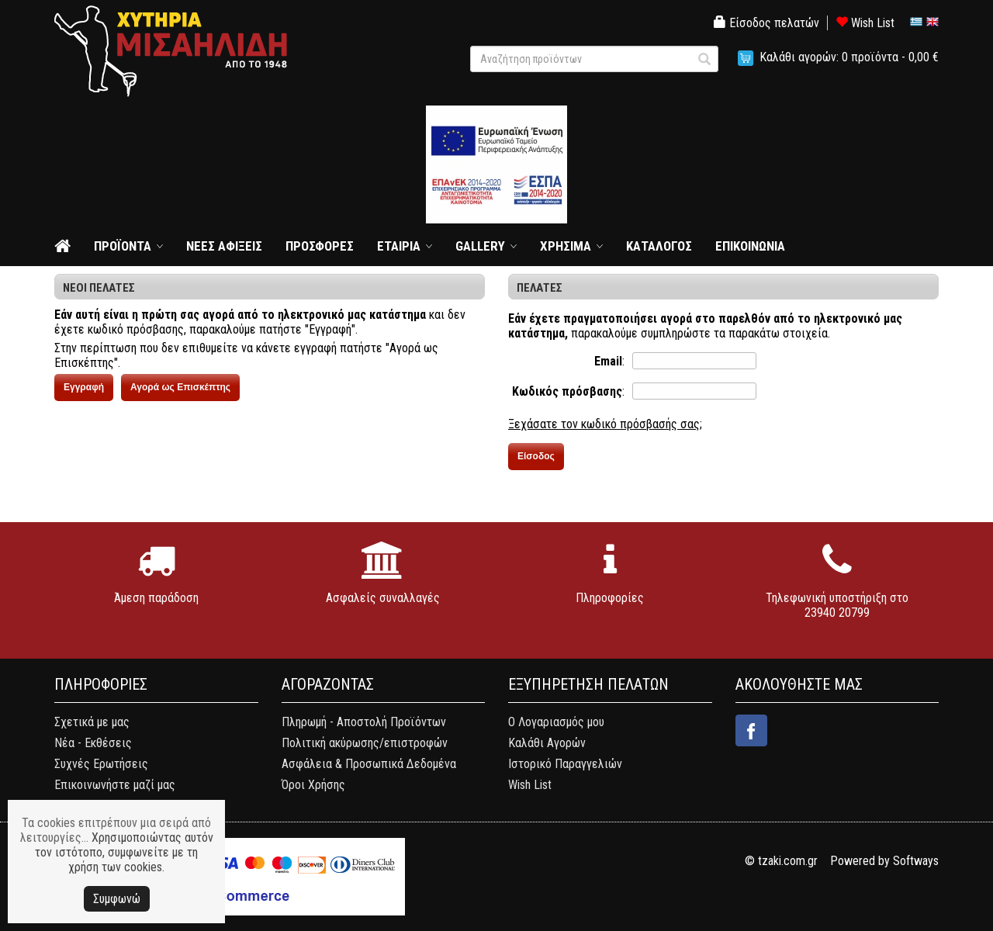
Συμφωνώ (116, 898)
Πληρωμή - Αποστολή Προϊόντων (364, 722)
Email (608, 361)
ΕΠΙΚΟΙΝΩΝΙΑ (750, 246)
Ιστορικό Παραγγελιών (565, 763)
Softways (916, 860)
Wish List (865, 23)
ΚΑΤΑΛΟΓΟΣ (659, 246)
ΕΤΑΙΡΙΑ (398, 246)
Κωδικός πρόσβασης (567, 391)
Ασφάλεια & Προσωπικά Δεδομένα (369, 763)
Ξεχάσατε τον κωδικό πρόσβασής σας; (605, 424)
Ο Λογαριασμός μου (556, 722)
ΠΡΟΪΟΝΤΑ (122, 246)
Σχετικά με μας (92, 722)
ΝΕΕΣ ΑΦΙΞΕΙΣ (224, 246)
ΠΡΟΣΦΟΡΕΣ (319, 246)
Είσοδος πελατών (766, 23)
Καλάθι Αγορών (547, 742)
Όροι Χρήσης (313, 784)
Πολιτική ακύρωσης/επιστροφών (365, 742)
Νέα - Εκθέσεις (93, 742)
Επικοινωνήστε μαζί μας (114, 784)
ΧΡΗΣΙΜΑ (565, 246)
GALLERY (480, 246)
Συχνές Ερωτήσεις (101, 763)
